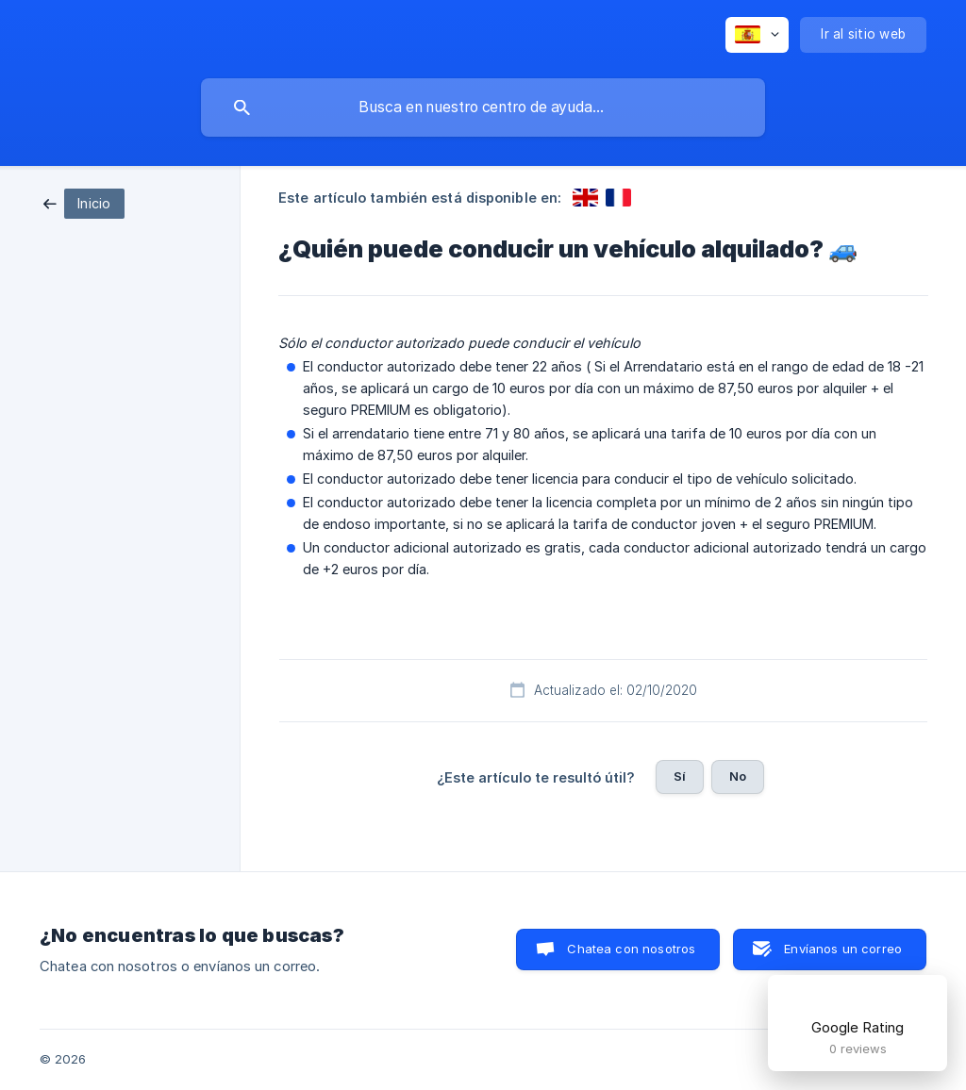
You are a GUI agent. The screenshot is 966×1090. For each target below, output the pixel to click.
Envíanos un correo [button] (843, 948)
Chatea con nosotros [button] (631, 948)
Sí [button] (680, 776)
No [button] (737, 776)
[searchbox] (483, 107)
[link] (84, 202)
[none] (757, 35)
